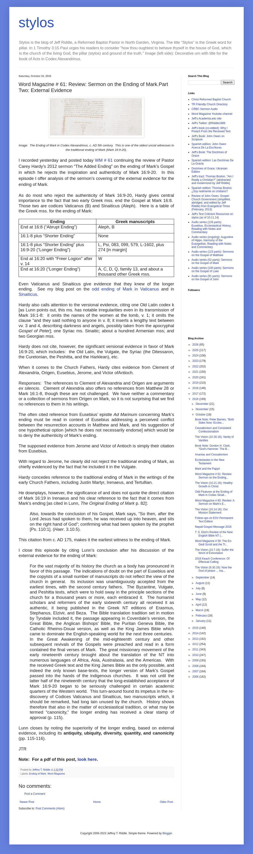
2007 (195, 671)
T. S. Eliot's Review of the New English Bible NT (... (214, 534)
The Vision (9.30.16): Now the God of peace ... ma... (213, 569)
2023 (195, 361)
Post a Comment (34, 793)
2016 (195, 399)
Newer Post (27, 802)
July (198, 588)
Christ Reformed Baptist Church (211, 99)
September (203, 577)
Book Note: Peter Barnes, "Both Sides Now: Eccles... (214, 421)
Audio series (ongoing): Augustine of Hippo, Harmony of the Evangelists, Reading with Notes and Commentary (212, 242)
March (200, 610)
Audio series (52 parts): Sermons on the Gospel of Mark (211, 261)
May (199, 599)
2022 (195, 366)
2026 (195, 344)
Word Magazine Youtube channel (211, 113)
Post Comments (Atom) (50, 808)
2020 (195, 377)
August (200, 583)
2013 (195, 638)
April (199, 604)
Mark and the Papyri (207, 468)
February (202, 615)
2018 (195, 388)
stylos (36, 22)
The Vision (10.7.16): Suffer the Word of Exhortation (214, 551)
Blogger (167, 833)
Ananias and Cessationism (211, 454)
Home (97, 802)
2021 (195, 371)
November (202, 409)
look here (87, 759)
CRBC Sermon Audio (204, 109)
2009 (195, 660)
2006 (195, 676)
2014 (195, 633)
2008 (195, 666)
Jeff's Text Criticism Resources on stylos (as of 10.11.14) (212, 215)
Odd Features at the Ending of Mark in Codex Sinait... (213, 493)
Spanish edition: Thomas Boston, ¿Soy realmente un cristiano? (211, 189)
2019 (195, 382)
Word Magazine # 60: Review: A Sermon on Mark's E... (214, 502)
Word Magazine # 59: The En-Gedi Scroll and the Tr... (213, 542)
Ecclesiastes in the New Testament (209, 461)
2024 (195, 355)
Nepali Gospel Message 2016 (213, 526)
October (201, 414)
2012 (195, 644)
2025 (195, 350)
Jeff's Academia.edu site (206, 118)
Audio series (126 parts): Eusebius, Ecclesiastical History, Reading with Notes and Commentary (211, 227)
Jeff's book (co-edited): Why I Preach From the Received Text (210, 129)
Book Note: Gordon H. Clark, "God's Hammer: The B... (212, 447)
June (199, 594)
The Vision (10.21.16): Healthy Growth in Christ (214, 484)
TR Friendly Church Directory (209, 104)
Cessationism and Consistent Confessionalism (213, 429)
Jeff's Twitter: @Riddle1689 (208, 123)
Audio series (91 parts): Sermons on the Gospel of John (211, 277)
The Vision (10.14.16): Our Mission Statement (211, 511)
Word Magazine (56, 773)
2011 (195, 649)
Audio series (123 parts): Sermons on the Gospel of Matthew (212, 253)
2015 (195, 628)
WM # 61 (104, 160)
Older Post (166, 802)
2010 (195, 655)
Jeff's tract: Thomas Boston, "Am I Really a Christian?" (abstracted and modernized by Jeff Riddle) (212, 180)
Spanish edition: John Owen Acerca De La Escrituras (208, 145)
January (201, 621)
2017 (195, 393)
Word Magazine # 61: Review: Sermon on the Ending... (213, 475)
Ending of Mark (37, 773)
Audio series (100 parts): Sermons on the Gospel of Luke (212, 269)
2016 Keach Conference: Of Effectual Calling (212, 560)
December (202, 404)
